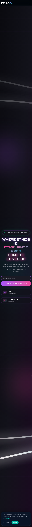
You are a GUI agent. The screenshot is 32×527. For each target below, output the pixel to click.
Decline (7, 522)
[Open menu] (29, 2)
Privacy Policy (7, 518)
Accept (15, 522)
